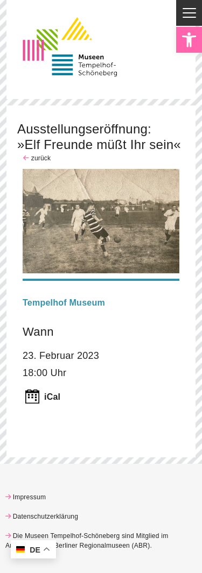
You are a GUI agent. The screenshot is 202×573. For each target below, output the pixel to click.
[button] (189, 40)
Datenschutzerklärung (46, 516)
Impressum (29, 497)
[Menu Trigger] (189, 13)
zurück (40, 158)
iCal (52, 396)
